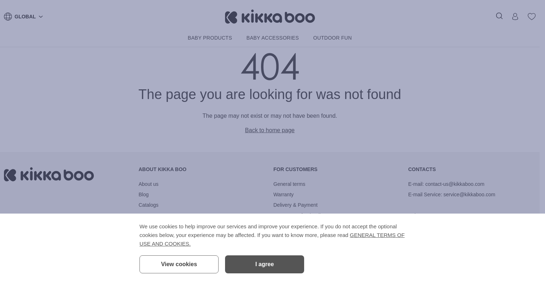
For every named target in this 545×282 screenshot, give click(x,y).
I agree (264, 264)
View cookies (179, 264)
